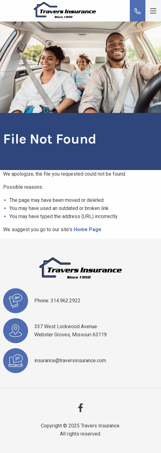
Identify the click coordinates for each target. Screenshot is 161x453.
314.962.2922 (65, 301)
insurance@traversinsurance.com (70, 360)
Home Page (87, 229)
